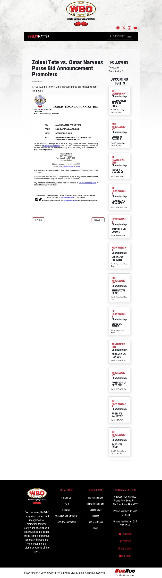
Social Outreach (96, 522)
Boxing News (96, 510)
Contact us (66, 497)
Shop (96, 528)
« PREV (38, 219)
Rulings (95, 516)
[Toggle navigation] (120, 36)
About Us (66, 510)
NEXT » (98, 219)
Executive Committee (66, 522)
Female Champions (95, 503)
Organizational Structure (66, 516)
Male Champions (95, 497)
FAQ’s (66, 503)
